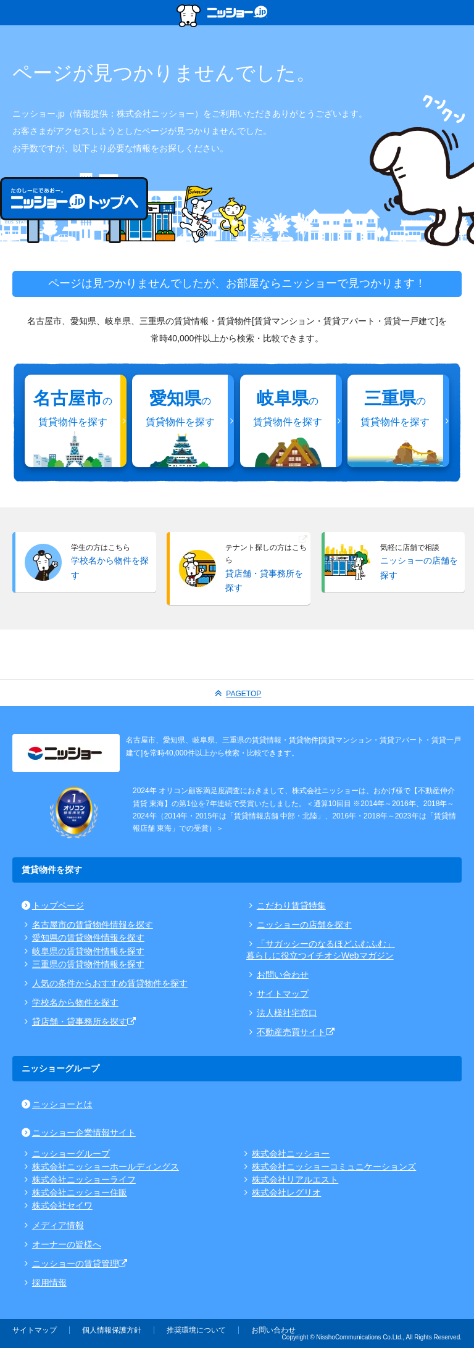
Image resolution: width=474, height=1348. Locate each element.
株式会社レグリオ (282, 1192)
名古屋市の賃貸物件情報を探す (87, 925)
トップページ (53, 905)
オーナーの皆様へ (61, 1244)
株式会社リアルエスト (290, 1179)
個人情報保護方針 (111, 1330)
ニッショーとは (57, 1104)
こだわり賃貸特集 (286, 905)
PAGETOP (237, 693)
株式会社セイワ (57, 1205)
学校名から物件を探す (70, 1002)
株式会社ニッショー (286, 1154)
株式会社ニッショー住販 (74, 1192)
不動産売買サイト (291, 1032)
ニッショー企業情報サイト (79, 1133)
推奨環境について (196, 1330)
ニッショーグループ (66, 1154)
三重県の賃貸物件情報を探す (83, 964)
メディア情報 (53, 1225)
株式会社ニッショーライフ (79, 1179)
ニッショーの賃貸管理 (75, 1263)
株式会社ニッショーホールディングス (100, 1166)
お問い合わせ (277, 975)
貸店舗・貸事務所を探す (80, 1021)
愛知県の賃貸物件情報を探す (83, 937)
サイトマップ (277, 994)
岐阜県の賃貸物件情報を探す (83, 951)
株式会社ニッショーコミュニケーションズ (329, 1166)
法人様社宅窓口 (281, 1013)
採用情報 (44, 1283)
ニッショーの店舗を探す (299, 925)
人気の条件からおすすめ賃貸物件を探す (105, 983)
